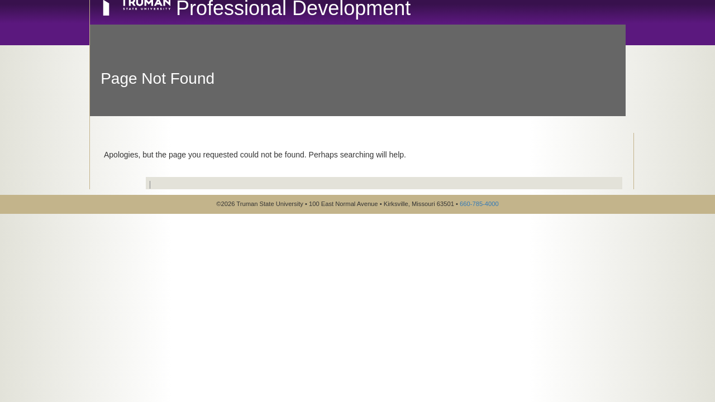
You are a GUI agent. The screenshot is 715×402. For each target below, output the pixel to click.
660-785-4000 (479, 203)
